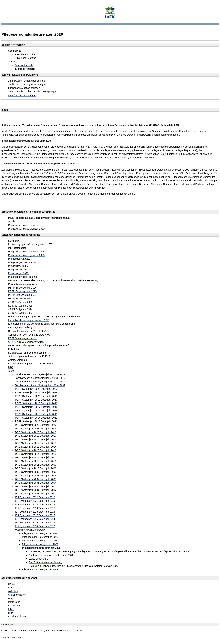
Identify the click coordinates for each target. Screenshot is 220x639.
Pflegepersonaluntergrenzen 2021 (40, 544)
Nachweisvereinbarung (17, 141)
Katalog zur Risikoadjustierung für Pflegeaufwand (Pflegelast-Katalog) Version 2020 (73, 566)
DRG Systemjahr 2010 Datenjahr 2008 (35, 468)
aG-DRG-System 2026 (20, 302)
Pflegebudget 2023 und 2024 (23, 262)
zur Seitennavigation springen (24, 88)
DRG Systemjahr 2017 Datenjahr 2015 (35, 443)
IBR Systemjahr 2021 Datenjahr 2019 (35, 501)
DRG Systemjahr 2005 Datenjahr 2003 (35, 486)
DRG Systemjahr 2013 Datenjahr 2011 (35, 457)
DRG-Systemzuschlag (20, 327)
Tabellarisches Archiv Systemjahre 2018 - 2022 (40, 374)
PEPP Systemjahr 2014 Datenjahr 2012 (36, 418)
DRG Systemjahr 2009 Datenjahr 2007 (35, 472)
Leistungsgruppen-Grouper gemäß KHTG (30, 244)
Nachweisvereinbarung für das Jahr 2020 (51, 555)
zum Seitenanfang (12, 636)
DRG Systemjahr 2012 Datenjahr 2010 (35, 461)
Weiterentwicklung (14, 163)
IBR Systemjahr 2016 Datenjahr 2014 (35, 519)
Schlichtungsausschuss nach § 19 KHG (29, 356)
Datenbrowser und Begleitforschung (27, 353)
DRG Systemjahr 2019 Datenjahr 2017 (35, 436)
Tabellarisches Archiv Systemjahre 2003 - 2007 (40, 385)
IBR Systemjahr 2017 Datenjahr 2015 (35, 515)
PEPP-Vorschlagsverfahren (22, 338)
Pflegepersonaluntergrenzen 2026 (26, 251)
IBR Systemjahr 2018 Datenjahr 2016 (35, 511)
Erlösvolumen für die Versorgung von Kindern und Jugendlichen (42, 324)
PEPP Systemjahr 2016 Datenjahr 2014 (36, 410)
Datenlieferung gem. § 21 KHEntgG (27, 331)
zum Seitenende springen (22, 95)
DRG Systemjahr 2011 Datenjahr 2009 (35, 465)
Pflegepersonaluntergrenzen (23, 225)
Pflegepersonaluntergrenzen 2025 (26, 255)
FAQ (10, 367)
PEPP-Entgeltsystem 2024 (22, 295)
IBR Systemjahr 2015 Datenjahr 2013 (35, 522)
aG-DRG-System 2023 (20, 313)
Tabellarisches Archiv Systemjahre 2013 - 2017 (40, 378)
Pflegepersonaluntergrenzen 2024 (40, 533)
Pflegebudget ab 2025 (20, 259)
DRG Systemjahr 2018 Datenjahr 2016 (35, 439)
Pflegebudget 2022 (18, 266)
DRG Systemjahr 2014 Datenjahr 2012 (35, 454)
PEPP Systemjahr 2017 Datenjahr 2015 (36, 407)
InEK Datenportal (17, 248)
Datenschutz (15, 605)
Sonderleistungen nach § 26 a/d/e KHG (29, 334)
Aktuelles (13, 591)
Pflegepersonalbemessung (22, 277)
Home (11, 584)
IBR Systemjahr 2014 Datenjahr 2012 (35, 526)
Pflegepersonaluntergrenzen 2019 (40, 569)
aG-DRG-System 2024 (20, 309)
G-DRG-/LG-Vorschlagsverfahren (26, 342)
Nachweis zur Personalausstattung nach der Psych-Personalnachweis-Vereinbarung (53, 280)
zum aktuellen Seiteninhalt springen (27, 80)
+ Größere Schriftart (25, 54)
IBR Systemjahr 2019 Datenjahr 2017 (35, 508)
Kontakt (12, 587)
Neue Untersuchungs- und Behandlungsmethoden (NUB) (38, 345)
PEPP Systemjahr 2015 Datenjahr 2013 (36, 414)
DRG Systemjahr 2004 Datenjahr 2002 (35, 490)
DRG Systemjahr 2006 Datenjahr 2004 (35, 483)
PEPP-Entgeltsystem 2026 (22, 287)
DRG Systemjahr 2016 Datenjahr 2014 (35, 446)
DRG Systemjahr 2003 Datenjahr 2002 (35, 493)
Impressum (14, 602)
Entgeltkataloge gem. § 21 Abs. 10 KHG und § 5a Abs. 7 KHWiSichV (44, 316)
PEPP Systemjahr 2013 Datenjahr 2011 (36, 421)
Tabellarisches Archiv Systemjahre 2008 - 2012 (40, 381)
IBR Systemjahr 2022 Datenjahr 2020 (35, 497)
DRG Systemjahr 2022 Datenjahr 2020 (35, 425)
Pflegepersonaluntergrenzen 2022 (40, 540)
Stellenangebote (17, 595)
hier (132, 194)
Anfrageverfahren (17, 360)
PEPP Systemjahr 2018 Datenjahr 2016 (36, 403)
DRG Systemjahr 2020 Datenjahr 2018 (35, 432)
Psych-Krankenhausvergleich (23, 284)
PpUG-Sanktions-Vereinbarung (45, 562)
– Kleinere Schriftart (25, 58)
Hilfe (10, 613)
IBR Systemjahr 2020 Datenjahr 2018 (35, 504)
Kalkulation (14, 349)
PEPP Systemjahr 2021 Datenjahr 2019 (36, 392)
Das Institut (14, 240)
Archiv (11, 221)
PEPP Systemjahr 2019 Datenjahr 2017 (36, 399)
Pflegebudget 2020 (18, 273)
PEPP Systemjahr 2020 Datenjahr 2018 (36, 396)
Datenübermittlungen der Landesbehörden (30, 363)
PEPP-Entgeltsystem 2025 (22, 291)
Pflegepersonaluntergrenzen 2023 (40, 537)
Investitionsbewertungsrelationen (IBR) (29, 320)
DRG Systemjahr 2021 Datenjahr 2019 (35, 428)
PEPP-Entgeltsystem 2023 (22, 298)
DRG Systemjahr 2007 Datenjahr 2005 (35, 479)
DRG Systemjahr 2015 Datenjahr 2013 (35, 450)
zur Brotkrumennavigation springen (27, 84)
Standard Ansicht (24, 65)
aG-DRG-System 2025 (20, 306)
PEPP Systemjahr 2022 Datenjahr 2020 (36, 389)
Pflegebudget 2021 (18, 269)
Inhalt (11, 609)
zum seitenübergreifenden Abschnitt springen (32, 91)
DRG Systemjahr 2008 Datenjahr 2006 (35, 475)
